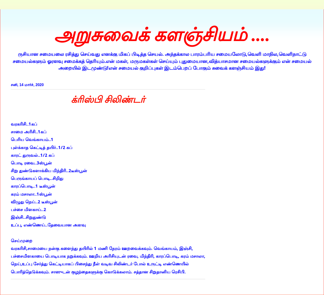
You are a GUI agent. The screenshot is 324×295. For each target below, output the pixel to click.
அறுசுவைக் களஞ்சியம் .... (162, 35)
